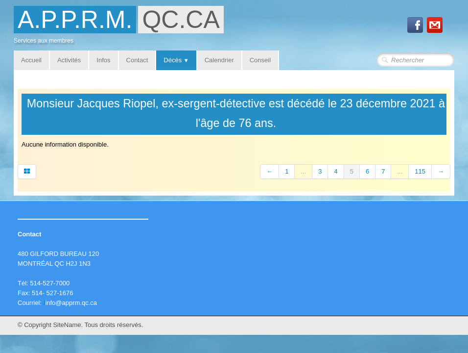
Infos (103, 60)
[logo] (122, 28)
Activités (69, 60)
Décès (176, 60)
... (303, 171)
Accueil (31, 60)
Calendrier (219, 60)
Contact (137, 60)
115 (420, 171)
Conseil (260, 60)
